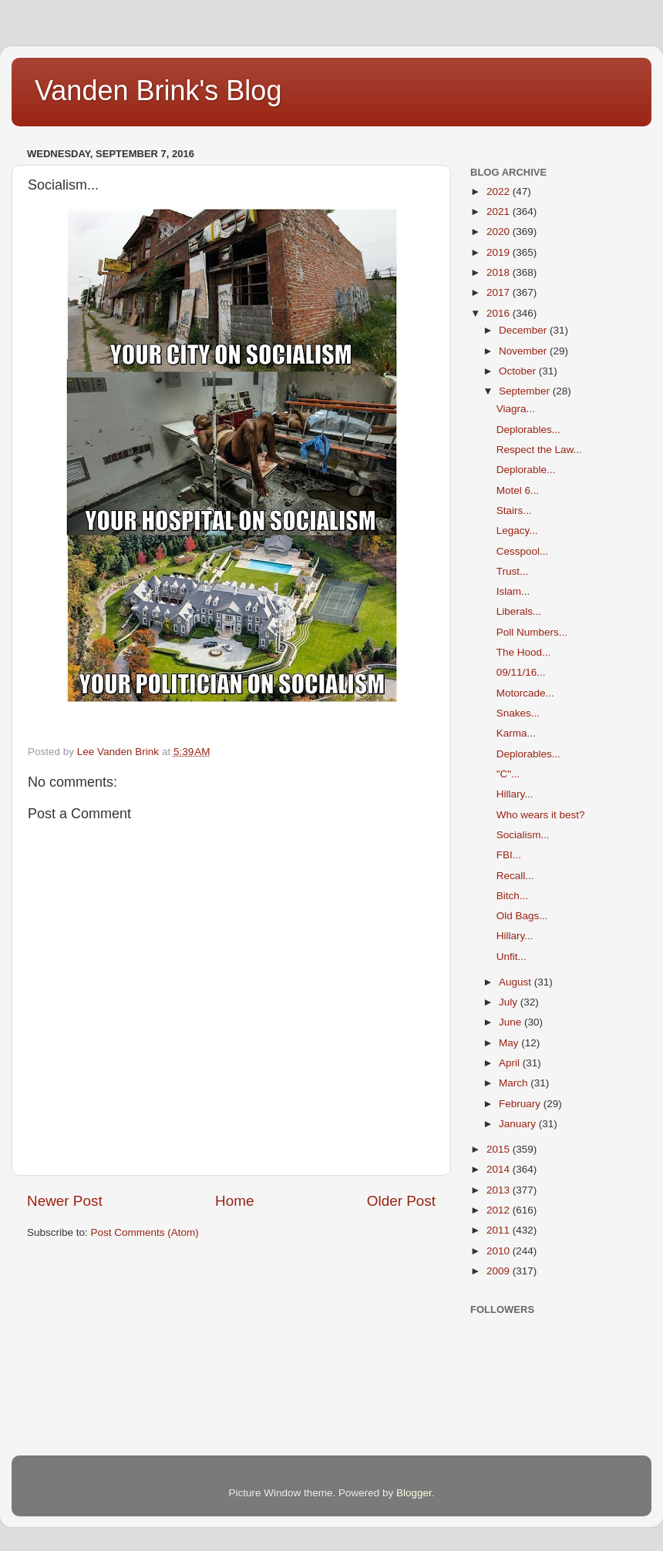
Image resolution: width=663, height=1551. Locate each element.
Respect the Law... (539, 449)
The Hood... (523, 652)
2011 (499, 1230)
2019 (499, 252)
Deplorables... (528, 429)
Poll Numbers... (531, 632)
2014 (499, 1169)
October (519, 371)
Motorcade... (525, 693)
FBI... (508, 855)
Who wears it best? (540, 815)
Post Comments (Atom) (145, 1232)
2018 (499, 272)
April (511, 1063)
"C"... (508, 774)
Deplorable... (526, 469)
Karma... (516, 733)
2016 (499, 313)
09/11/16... (521, 672)
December (524, 330)
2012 (499, 1210)
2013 (499, 1190)
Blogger (414, 1493)
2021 (499, 211)
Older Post (401, 1201)
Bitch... (512, 895)
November (524, 351)
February (521, 1104)
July (509, 1002)
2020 (499, 231)
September (526, 391)
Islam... (513, 591)
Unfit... (511, 956)
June (511, 1022)
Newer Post (65, 1201)
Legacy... (517, 530)
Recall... (515, 875)
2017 (499, 292)
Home (234, 1201)
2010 (499, 1251)
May (510, 1043)
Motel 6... (518, 490)
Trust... (512, 571)
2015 (499, 1149)
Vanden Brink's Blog (158, 90)
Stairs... (514, 510)
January (519, 1124)
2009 (499, 1271)
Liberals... (519, 611)
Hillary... (514, 794)
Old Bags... (522, 916)
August (516, 982)
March (514, 1083)
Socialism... (523, 835)
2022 (499, 191)
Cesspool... (522, 551)
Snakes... (518, 713)
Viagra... (515, 409)
